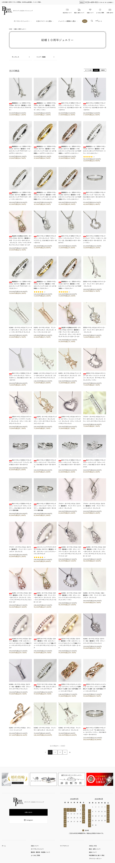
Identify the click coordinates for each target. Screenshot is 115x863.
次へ (70, 752)
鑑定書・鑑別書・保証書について (40, 853)
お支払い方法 (93, 846)
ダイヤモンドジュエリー (21, 21)
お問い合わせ (110, 10)
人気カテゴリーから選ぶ (44, 21)
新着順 (103, 70)
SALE (84, 21)
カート (98, 21)
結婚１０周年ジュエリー (20, 29)
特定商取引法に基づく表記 (96, 857)
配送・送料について (79, 10)
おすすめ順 (88, 70)
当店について (90, 10)
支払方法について (67, 10)
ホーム (4, 846)
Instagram (28, 820)
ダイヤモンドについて (37, 850)
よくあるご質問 (100, 10)
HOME (10, 29)
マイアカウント (64, 846)
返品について (93, 853)
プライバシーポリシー (95, 861)
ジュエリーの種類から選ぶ (67, 21)
